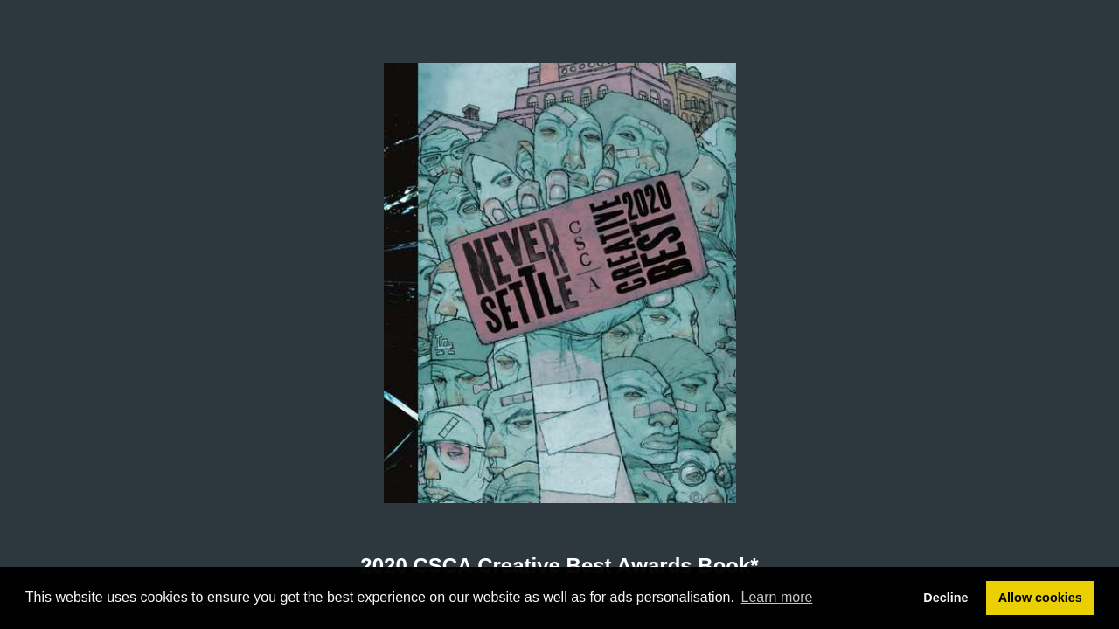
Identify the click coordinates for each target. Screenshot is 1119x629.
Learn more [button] (777, 597)
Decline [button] (945, 598)
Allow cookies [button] (1040, 598)
